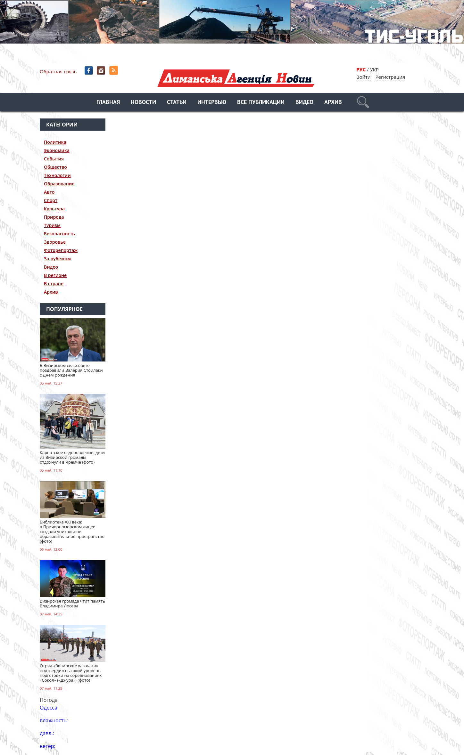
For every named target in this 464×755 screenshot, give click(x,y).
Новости (143, 102)
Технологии (57, 175)
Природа (54, 217)
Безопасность (59, 234)
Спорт (50, 200)
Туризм (52, 225)
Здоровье (55, 242)
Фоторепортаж (61, 250)
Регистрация (390, 77)
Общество (55, 167)
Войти (363, 77)
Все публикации (261, 102)
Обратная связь (58, 71)
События (54, 159)
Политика (55, 142)
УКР (374, 69)
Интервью (211, 102)
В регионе (55, 275)
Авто (49, 192)
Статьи (176, 102)
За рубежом (57, 259)
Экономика (57, 150)
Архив (333, 102)
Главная (108, 102)
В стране (53, 283)
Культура (54, 209)
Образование (59, 184)
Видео (304, 102)
